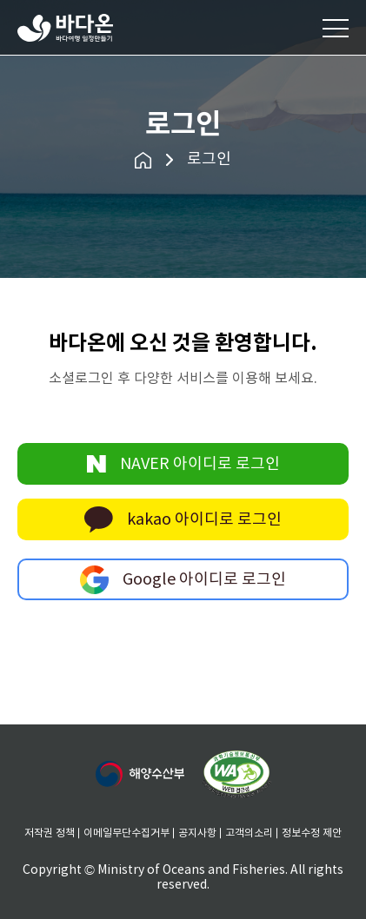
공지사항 (197, 833)
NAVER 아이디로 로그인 (183, 463)
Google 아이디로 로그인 (183, 579)
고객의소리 (249, 833)
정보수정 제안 (312, 833)
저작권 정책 (49, 833)
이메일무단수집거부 (126, 833)
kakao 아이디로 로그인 (183, 519)
